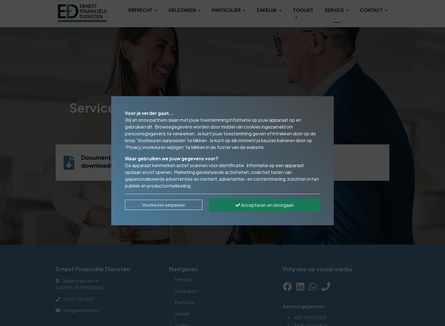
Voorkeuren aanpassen (163, 204)
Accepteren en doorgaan (265, 205)
